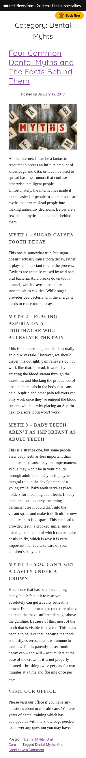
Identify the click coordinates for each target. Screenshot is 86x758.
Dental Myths (45, 745)
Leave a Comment (30, 750)
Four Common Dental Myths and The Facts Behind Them (41, 67)
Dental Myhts (34, 739)
